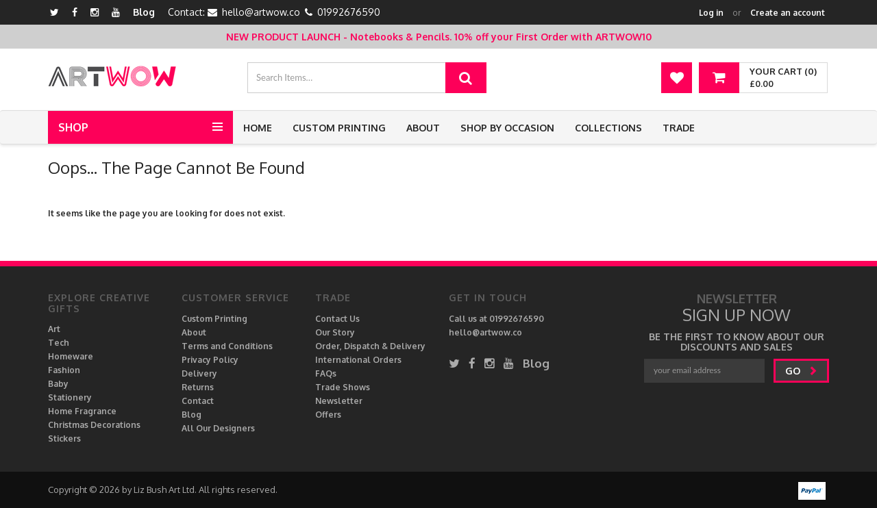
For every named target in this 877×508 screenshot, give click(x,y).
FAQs (325, 373)
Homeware (70, 356)
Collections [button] (608, 128)
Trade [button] (679, 128)
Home (257, 128)
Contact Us (337, 319)
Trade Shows (342, 387)
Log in (711, 13)
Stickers (64, 438)
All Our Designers (218, 428)
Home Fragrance (82, 411)
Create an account (787, 13)
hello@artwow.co (261, 12)
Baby (58, 384)
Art (54, 329)
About (423, 128)
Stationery (70, 397)
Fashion (64, 370)
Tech (58, 343)
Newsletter (338, 401)
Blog (144, 12)
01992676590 (348, 12)
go (801, 371)
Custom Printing (339, 128)
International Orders (358, 360)
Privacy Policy (210, 360)
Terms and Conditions (227, 346)
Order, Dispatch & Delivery (370, 346)
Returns (198, 387)
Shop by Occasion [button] (507, 128)
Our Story (335, 332)
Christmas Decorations (94, 425)
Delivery (199, 373)
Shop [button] (73, 127)
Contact (198, 401)
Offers (328, 414)
